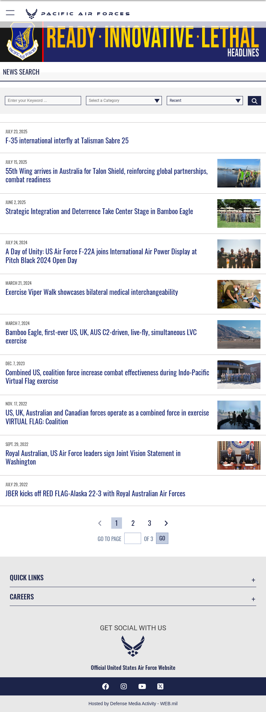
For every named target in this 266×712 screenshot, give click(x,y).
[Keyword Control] (43, 100)
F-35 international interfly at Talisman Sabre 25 (67, 140)
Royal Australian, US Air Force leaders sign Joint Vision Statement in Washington (93, 457)
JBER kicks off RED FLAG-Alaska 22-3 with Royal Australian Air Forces (95, 493)
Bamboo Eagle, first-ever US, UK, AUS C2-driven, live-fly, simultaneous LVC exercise (101, 336)
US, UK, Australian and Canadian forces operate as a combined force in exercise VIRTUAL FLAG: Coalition (107, 416)
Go (162, 538)
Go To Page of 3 (125, 539)
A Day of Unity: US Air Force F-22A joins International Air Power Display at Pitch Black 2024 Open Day (101, 255)
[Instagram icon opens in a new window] (124, 686)
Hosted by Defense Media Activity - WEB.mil (133, 703)
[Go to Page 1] (116, 522)
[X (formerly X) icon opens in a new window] (160, 686)
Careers (22, 596)
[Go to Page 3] (149, 522)
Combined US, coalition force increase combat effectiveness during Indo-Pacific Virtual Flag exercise (107, 376)
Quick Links (26, 577)
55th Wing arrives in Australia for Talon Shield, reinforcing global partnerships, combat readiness (107, 174)
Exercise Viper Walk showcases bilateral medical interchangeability (92, 291)
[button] (10, 14)
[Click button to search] (254, 100)
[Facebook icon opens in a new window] (106, 686)
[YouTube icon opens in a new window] (142, 686)
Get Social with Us (133, 628)
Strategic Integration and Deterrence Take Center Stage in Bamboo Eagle (99, 211)
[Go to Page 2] (132, 522)
